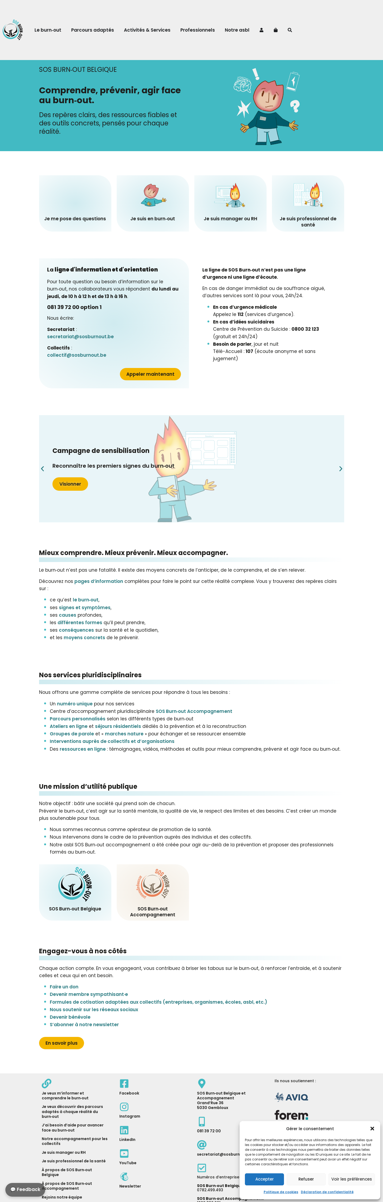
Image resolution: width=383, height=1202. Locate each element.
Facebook (129, 1093)
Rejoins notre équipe (62, 1197)
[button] (372, 1128)
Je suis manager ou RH (64, 1152)
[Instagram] (124, 1107)
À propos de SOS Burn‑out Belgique (67, 1172)
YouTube (127, 1163)
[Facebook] (124, 1083)
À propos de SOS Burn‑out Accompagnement (67, 1186)
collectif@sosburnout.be (76, 355)
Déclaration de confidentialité (327, 1192)
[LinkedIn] (124, 1130)
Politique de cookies (281, 1192)
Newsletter (130, 1186)
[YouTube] (124, 1153)
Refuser (306, 1179)
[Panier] (276, 30)
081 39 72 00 (209, 1131)
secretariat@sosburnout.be (80, 336)
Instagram (129, 1116)
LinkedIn (127, 1139)
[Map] (202, 1083)
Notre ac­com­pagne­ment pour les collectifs (75, 1141)
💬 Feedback (25, 1189)
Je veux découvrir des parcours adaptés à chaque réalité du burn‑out (72, 1111)
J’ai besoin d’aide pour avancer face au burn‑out (73, 1127)
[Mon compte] (262, 30)
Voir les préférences (351, 1179)
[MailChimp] (124, 1176)
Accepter (264, 1179)
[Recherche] (290, 30)
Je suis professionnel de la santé (74, 1161)
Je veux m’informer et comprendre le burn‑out (65, 1096)
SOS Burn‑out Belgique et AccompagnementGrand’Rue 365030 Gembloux (221, 1101)
